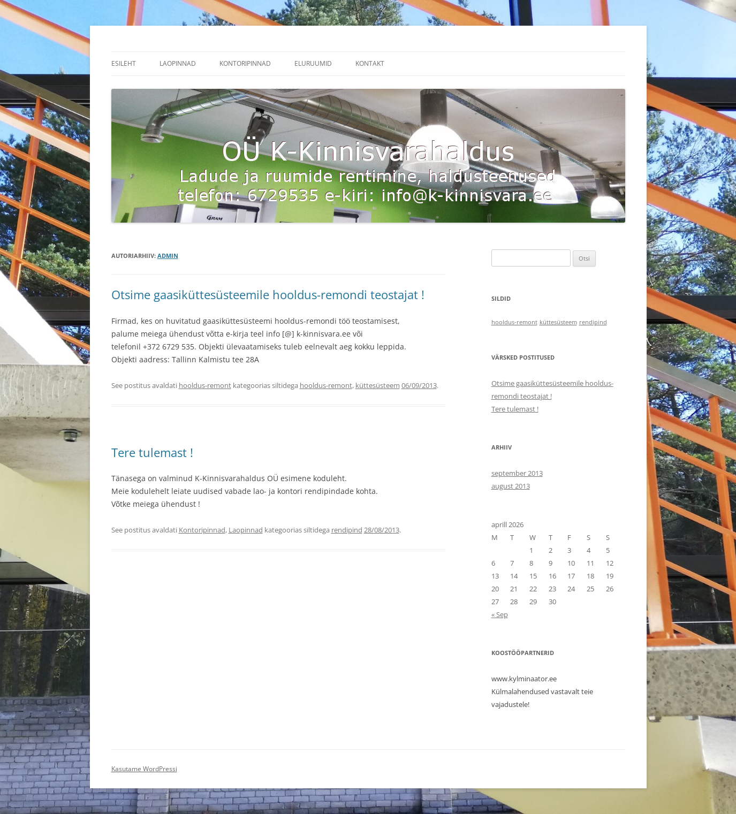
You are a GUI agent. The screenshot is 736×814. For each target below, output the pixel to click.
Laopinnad (178, 63)
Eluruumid (313, 63)
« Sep (499, 614)
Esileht (123, 63)
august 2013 (510, 486)
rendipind (346, 530)
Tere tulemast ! (152, 452)
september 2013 (517, 473)
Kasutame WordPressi (144, 768)
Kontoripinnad (245, 63)
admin (167, 256)
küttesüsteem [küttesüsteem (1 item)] (558, 322)
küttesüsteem (377, 385)
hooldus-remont (205, 385)
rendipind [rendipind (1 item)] (593, 322)
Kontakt (369, 63)
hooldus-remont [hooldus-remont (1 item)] (514, 322)
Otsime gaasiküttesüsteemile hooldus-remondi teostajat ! (267, 294)
